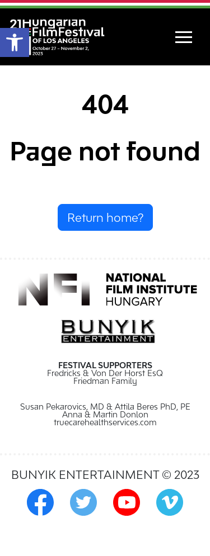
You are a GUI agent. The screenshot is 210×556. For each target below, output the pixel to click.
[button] (14, 42)
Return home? (105, 217)
